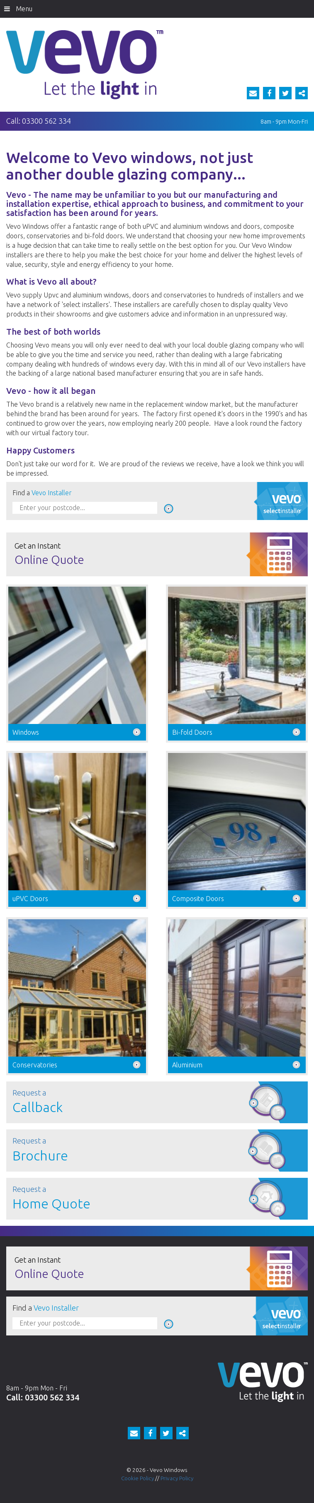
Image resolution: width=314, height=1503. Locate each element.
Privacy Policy (177, 1478)
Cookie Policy (137, 1478)
